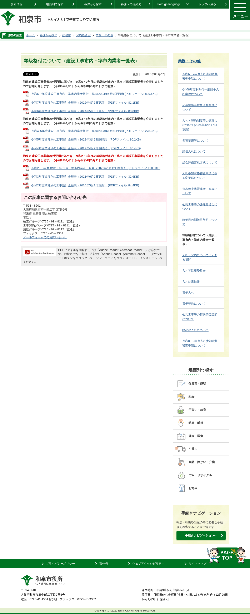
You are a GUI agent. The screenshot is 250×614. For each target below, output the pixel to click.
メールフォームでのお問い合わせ (45, 237)
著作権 (103, 563)
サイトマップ (197, 563)
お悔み (193, 488)
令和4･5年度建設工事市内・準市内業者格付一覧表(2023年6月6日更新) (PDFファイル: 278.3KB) (94, 131)
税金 (191, 396)
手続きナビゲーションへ (201, 535)
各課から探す (93, 4)
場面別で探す (55, 4)
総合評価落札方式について (199, 162)
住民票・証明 (197, 383)
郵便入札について (194, 151)
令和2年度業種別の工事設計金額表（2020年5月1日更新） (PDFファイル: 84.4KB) (85, 185)
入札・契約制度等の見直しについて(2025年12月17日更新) (199, 125)
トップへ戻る (207, 4)
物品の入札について (195, 330)
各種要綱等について (195, 140)
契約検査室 (83, 35)
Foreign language (169, 4)
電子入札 (188, 292)
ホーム (30, 35)
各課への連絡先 (131, 4)
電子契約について (194, 303)
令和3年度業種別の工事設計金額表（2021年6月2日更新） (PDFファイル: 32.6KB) (85, 176)
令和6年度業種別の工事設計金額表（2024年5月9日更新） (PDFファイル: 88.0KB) (85, 111)
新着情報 (16, 4)
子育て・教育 (197, 410)
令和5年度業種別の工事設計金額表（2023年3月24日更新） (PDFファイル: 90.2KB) (86, 139)
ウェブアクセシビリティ (148, 563)
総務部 (66, 35)
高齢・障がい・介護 (202, 462)
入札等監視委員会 (194, 270)
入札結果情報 (191, 281)
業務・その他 (104, 35)
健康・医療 (196, 436)
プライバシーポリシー (60, 563)
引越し (193, 449)
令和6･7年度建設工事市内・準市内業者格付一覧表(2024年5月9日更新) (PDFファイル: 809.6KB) (94, 93)
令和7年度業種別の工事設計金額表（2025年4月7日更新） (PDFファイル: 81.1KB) (85, 102)
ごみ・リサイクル (200, 475)
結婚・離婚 (196, 422)
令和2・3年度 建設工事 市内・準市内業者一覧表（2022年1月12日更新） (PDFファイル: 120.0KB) (95, 168)
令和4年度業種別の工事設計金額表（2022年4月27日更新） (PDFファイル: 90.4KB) (86, 148)
